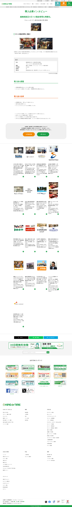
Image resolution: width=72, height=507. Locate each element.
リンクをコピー (51, 337)
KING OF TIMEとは (7, 409)
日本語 (22, 501)
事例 (48, 451)
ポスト (21, 337)
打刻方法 (49, 409)
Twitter (46, 502)
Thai (17, 501)
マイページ (5, 476)
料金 (26, 451)
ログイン (69, 0)
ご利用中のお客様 (39, 0)
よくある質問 (47, 0)
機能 (26, 409)
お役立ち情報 (6, 451)
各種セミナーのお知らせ (54, 0)
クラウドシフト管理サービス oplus (44, 378)
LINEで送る (36, 337)
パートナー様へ (63, 0)
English (13, 501)
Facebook (49, 502)
